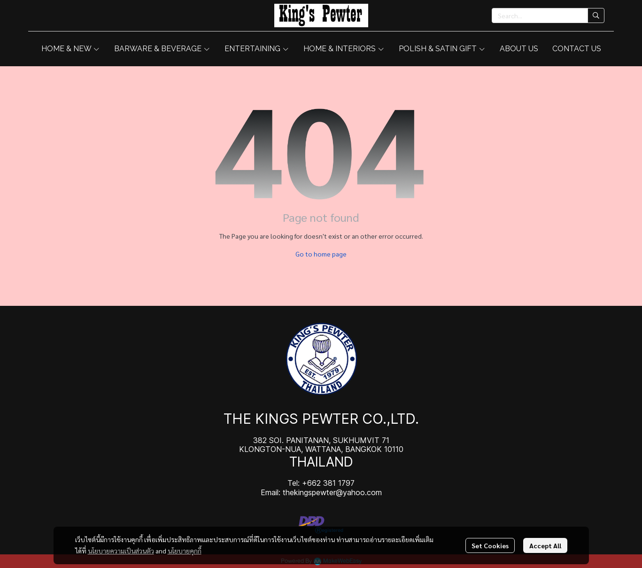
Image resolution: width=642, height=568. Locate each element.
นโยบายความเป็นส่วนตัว (121, 550)
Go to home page (321, 253)
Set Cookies (490, 545)
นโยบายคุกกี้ (184, 550)
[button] (548, 15)
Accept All (545, 545)
